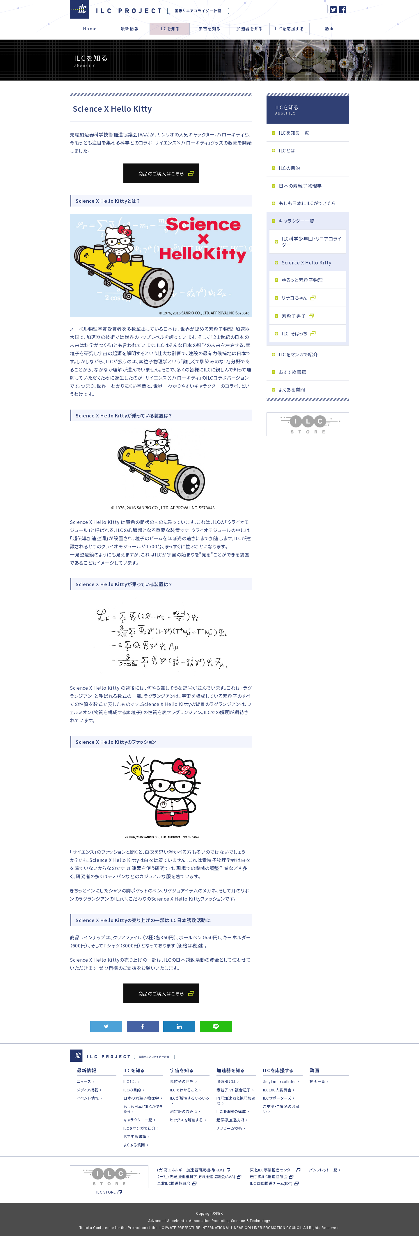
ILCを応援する (289, 28)
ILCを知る (169, 28)
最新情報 (130, 28)
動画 (329, 28)
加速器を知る (249, 28)
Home (90, 28)
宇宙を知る (209, 28)
